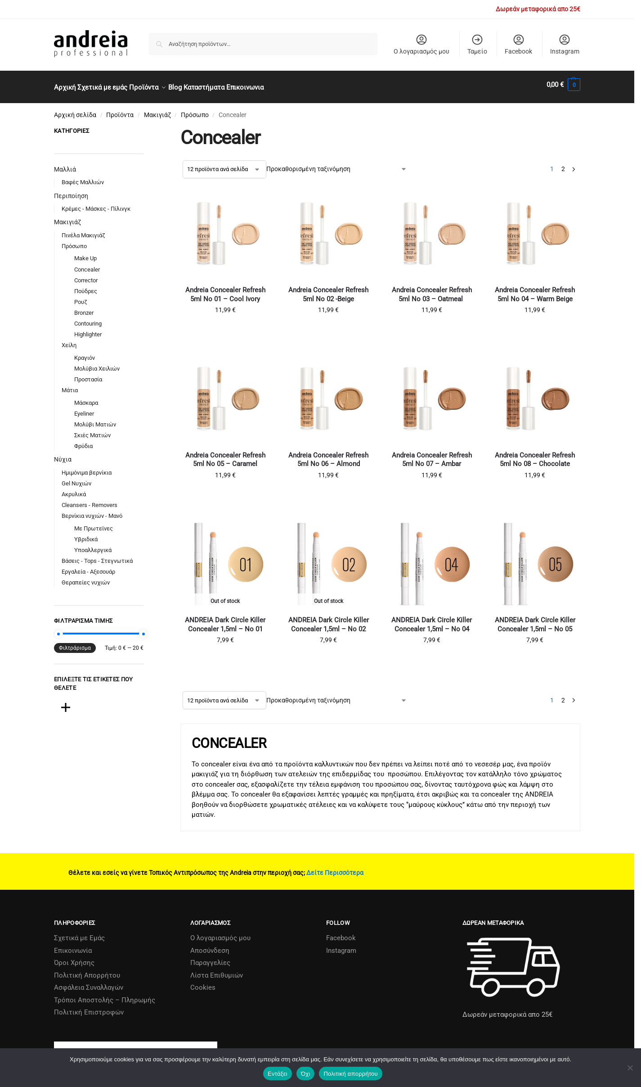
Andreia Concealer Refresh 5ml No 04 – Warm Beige (535, 289)
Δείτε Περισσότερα (334, 867)
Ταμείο (477, 44)
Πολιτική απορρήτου (350, 1073)
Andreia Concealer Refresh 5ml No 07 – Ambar (432, 454)
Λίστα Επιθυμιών (216, 970)
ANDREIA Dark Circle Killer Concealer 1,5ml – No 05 (535, 619)
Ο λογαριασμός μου (421, 44)
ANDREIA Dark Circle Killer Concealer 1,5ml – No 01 (225, 619)
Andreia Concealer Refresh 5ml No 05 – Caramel (225, 454)
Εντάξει (277, 1073)
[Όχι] (629, 1067)
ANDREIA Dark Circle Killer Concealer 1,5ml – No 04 (431, 619)
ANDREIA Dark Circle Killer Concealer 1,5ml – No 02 (328, 619)
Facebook (518, 44)
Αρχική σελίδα (75, 109)
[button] (563, 84)
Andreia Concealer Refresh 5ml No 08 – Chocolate (535, 454)
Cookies (202, 982)
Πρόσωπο (195, 109)
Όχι (305, 1073)
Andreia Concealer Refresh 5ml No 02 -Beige (328, 289)
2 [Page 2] (563, 164)
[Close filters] (146, 127)
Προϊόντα (120, 109)
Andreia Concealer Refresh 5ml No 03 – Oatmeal (432, 289)
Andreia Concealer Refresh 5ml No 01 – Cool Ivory (225, 289)
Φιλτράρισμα (75, 643)
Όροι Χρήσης (74, 958)
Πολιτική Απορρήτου (87, 970)
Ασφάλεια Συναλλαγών (88, 982)
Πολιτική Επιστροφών (89, 1007)
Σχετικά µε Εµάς (79, 933)
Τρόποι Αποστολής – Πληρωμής (104, 995)
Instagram (564, 44)
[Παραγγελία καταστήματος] (336, 164)
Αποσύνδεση (209, 945)
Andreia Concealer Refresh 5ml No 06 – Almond (328, 454)
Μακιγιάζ (157, 109)
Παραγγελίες (210, 958)
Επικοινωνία (73, 945)
